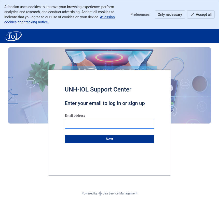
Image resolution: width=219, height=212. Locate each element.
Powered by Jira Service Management (110, 193)
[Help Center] (13, 36)
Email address (75, 115)
